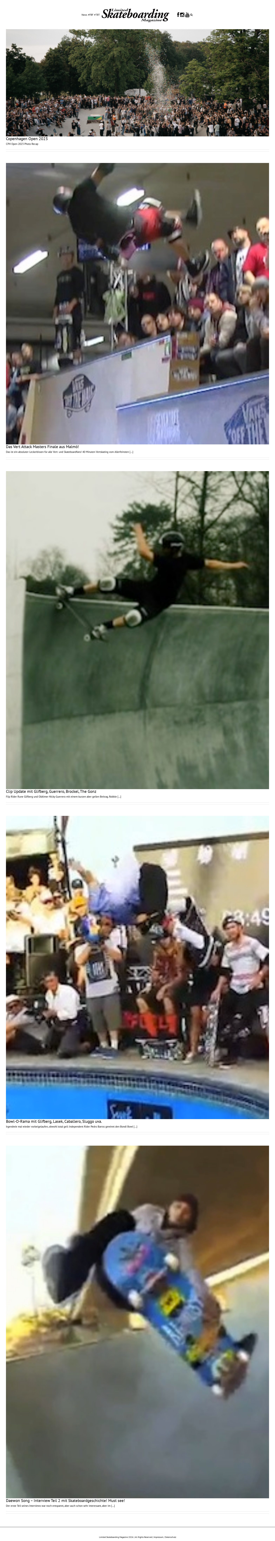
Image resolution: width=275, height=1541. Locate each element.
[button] (191, 14)
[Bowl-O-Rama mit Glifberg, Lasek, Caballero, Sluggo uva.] (137, 967)
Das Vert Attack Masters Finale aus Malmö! (42, 446)
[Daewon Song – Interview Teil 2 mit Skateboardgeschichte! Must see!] (137, 1322)
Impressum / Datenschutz (165, 1537)
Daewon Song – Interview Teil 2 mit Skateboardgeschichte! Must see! (65, 1500)
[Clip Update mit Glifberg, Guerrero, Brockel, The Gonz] (137, 630)
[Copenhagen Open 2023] (137, 82)
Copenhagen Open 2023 (27, 138)
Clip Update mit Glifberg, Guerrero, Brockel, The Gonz (51, 791)
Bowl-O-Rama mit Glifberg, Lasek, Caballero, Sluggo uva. (54, 1121)
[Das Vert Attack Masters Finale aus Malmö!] (137, 303)
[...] (131, 452)
